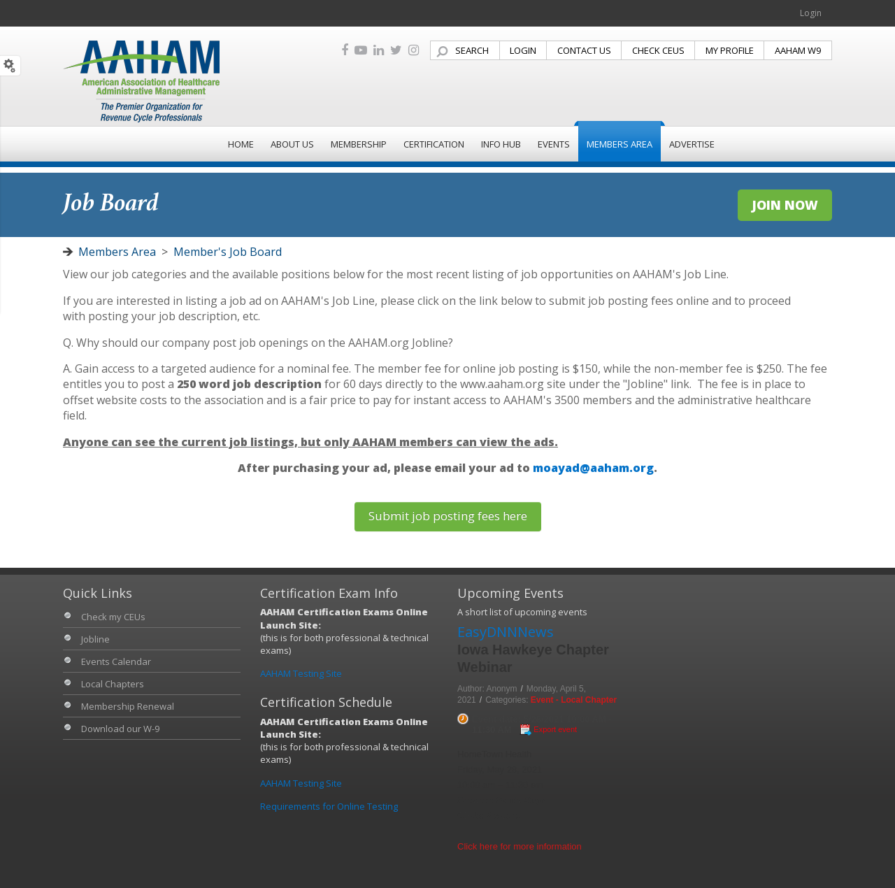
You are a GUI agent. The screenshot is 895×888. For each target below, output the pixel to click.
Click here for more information (519, 846)
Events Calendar (116, 661)
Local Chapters (112, 684)
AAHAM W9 (798, 50)
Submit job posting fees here (447, 516)
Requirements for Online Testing (329, 806)
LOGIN (523, 50)
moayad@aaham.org (593, 467)
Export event (555, 729)
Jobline (95, 639)
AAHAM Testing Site (301, 673)
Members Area (117, 251)
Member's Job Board (227, 251)
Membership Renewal (127, 706)
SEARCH (472, 50)
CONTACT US (584, 50)
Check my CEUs (113, 616)
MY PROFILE (730, 50)
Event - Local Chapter (574, 700)
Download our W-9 (120, 728)
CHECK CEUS (658, 50)
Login (811, 13)
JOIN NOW (785, 204)
